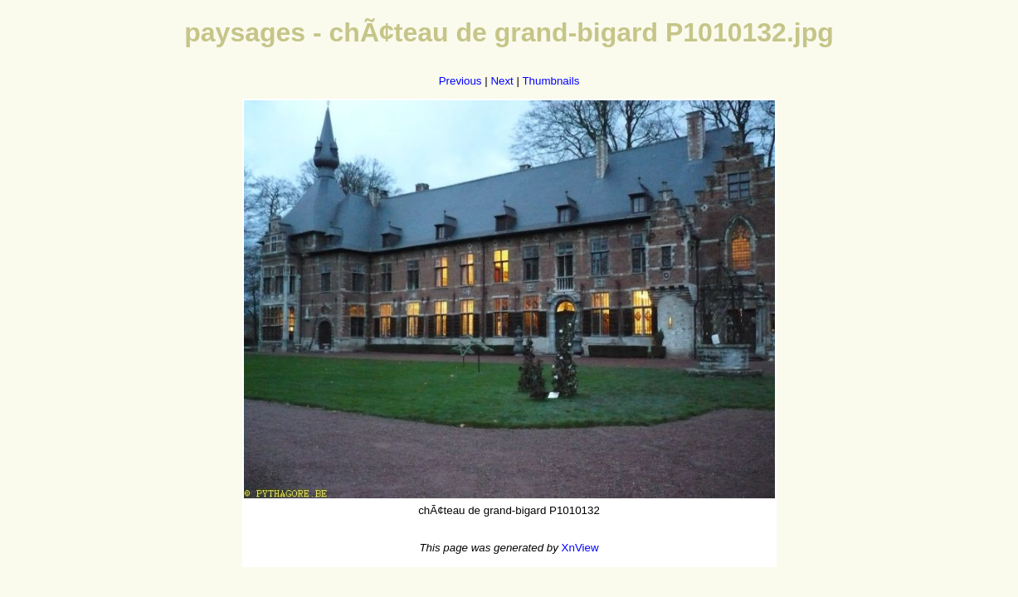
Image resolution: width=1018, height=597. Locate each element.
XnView (580, 547)
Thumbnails (550, 81)
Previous (460, 81)
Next (501, 81)
